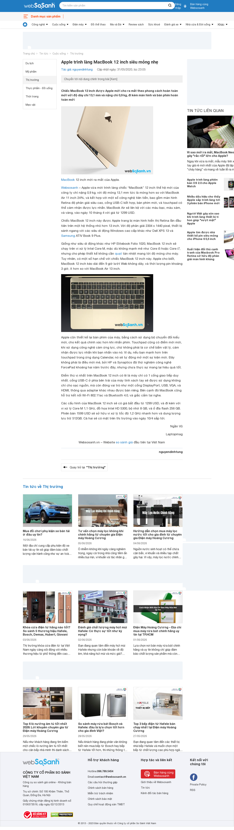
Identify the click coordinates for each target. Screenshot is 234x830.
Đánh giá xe (171, 24)
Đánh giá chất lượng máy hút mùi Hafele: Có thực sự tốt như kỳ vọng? (102, 630)
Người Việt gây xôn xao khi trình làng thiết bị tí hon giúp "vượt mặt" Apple (203, 218)
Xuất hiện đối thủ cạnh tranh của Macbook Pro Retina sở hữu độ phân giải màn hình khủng (203, 254)
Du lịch (30, 63)
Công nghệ (38, 24)
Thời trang (32, 96)
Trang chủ (29, 53)
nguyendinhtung (171, 451)
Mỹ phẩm (31, 71)
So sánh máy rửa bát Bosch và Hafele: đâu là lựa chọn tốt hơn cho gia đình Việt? (101, 727)
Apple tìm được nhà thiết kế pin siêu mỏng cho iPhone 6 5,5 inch (202, 235)
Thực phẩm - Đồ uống (39, 88)
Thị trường (76, 53)
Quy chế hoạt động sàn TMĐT (106, 804)
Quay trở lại (87, 467)
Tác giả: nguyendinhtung (77, 69)
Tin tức (43, 53)
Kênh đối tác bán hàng (154, 793)
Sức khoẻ (154, 24)
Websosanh (69, 187)
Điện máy (78, 24)
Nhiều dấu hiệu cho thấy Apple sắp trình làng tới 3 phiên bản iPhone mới (203, 200)
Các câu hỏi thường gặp (102, 782)
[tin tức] (25, 24)
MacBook (68, 180)
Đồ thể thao (98, 24)
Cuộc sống (58, 24)
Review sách (136, 24)
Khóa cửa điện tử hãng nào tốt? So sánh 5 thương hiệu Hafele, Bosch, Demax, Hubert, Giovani (46, 630)
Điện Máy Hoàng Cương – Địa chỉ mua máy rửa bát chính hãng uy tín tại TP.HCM (157, 630)
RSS (192, 790)
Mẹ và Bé (115, 24)
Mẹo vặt (31, 104)
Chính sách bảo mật (100, 798)
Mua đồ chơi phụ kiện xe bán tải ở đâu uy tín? (46, 532)
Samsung (68, 236)
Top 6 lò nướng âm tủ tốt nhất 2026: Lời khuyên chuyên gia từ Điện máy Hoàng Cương (45, 727)
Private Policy (198, 784)
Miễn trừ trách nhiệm (100, 793)
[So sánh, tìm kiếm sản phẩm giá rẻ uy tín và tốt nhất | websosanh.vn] (39, 6)
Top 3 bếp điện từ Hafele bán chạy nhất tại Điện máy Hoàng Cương (154, 727)
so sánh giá (124, 442)
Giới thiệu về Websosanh (156, 782)
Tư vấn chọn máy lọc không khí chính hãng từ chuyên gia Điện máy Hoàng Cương (100, 534)
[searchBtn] (170, 5)
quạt (118, 253)
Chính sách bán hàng (100, 787)
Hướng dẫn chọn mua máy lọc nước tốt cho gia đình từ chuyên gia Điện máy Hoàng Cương (157, 534)
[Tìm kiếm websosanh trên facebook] (193, 777)
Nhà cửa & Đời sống (198, 24)
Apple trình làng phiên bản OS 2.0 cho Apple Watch (202, 183)
